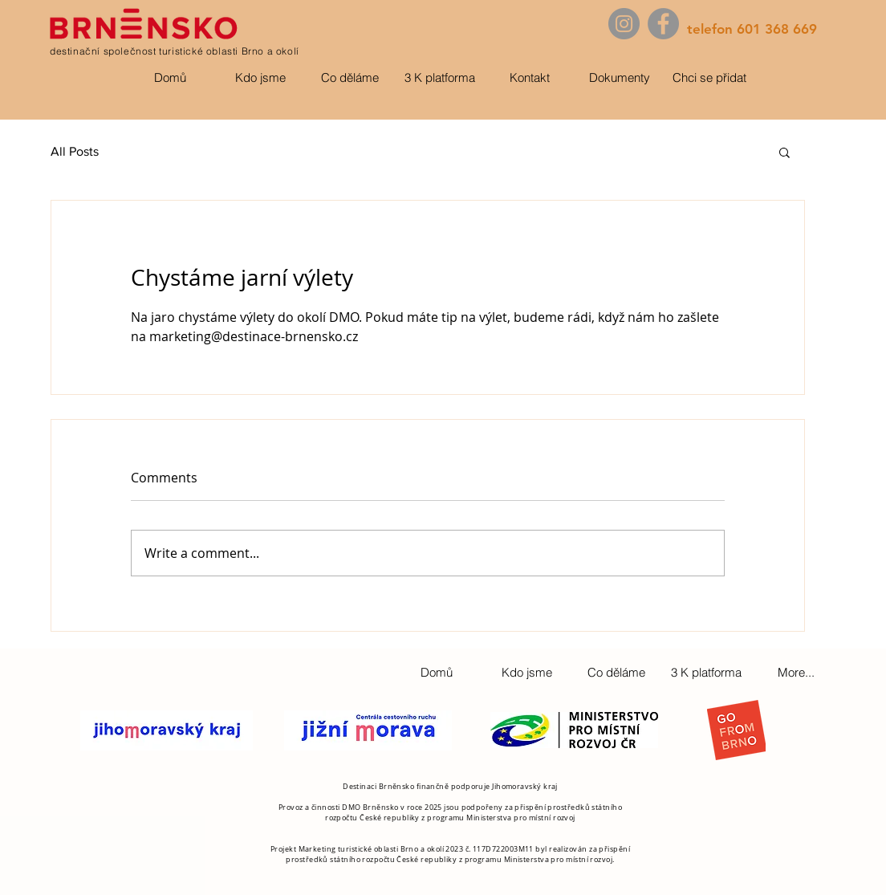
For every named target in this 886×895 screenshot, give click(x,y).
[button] (784, 151)
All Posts (75, 151)
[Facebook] (663, 23)
